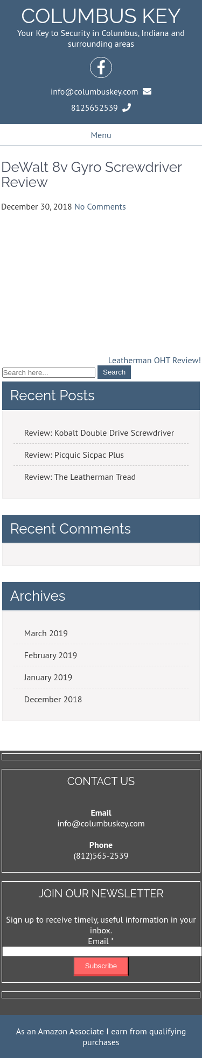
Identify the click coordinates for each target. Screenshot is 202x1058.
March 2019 (46, 633)
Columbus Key (100, 16)
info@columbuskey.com (101, 823)
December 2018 (53, 699)
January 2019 (48, 677)
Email (101, 940)
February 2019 (51, 655)
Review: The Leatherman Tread (80, 476)
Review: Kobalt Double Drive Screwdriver (99, 432)
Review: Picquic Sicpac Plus (74, 454)
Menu (100, 134)
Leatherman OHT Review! (154, 360)
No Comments (100, 206)
